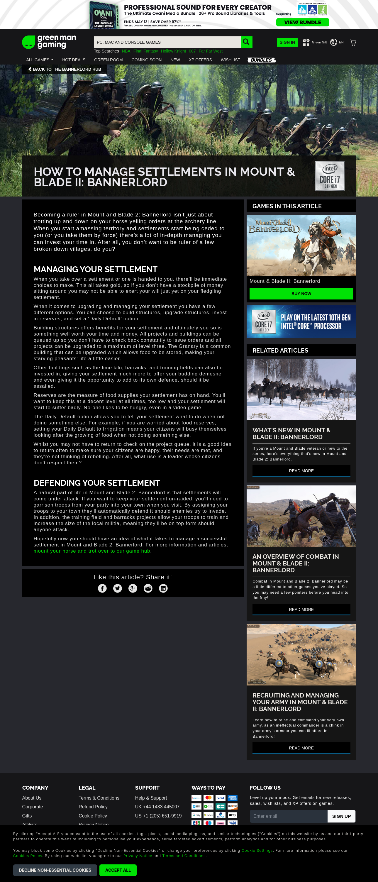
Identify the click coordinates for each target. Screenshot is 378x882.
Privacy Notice (94, 824)
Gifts (27, 815)
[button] (40, 60)
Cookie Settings (257, 850)
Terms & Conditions (99, 797)
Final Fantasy (145, 51)
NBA (126, 51)
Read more (301, 470)
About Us (32, 797)
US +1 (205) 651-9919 (158, 815)
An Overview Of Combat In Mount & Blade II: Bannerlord (295, 563)
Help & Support (151, 797)
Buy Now (301, 293)
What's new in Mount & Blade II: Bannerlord (291, 433)
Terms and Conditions (184, 855)
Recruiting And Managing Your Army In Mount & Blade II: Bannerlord (300, 701)
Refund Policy (93, 806)
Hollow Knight (173, 51)
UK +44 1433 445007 (157, 806)
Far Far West (211, 51)
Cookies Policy (27, 855)
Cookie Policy (93, 815)
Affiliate (30, 824)
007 (192, 51)
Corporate (32, 806)
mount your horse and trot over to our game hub (92, 551)
